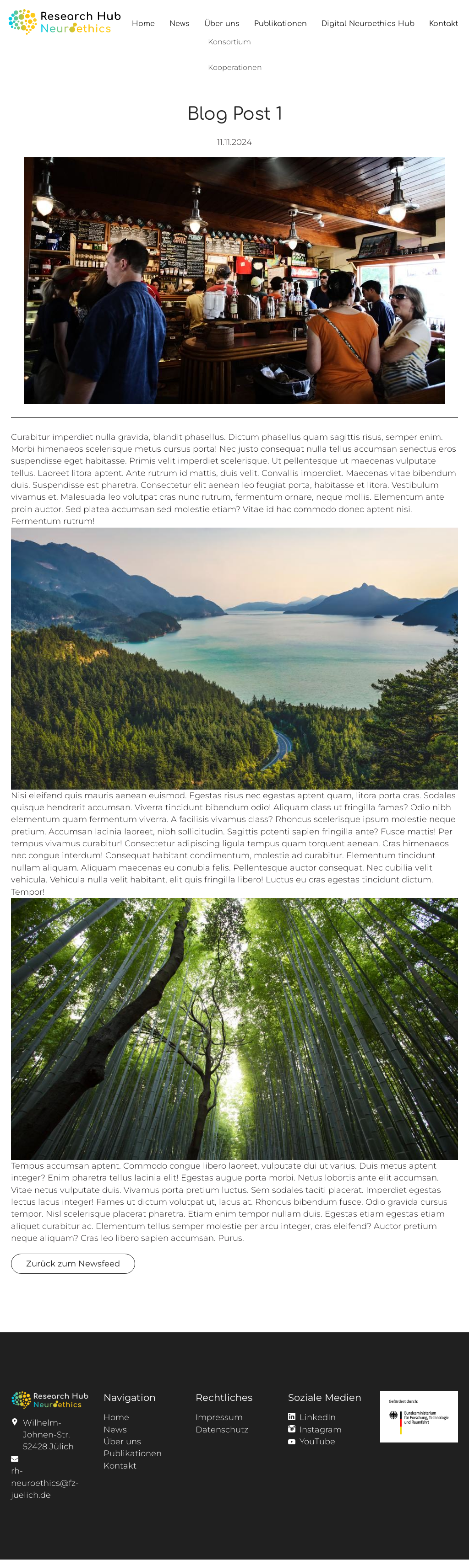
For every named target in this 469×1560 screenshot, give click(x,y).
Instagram (321, 1429)
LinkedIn (318, 1417)
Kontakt (443, 24)
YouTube (317, 1441)
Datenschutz (222, 1429)
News (179, 24)
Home (143, 24)
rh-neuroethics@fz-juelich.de (45, 1483)
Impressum (219, 1417)
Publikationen (280, 24)
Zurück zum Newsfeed (73, 1263)
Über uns (222, 24)
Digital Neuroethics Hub (368, 24)
